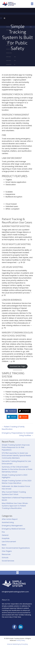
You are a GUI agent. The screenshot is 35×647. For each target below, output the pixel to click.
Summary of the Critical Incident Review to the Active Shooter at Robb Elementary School (17, 469)
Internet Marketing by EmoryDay (17, 644)
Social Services (8, 561)
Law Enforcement (9, 541)
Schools (5, 557)
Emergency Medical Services (13, 529)
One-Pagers (7, 551)
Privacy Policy (20, 640)
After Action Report (10, 519)
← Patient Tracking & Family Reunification (13, 427)
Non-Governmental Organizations (16, 548)
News (4, 545)
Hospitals (5, 538)
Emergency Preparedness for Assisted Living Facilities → (17, 434)
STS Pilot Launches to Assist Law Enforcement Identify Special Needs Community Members (16, 455)
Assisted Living (8, 522)
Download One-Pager (17, 366)
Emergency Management (12, 525)
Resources (6, 554)
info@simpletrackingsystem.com (15, 592)
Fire (3, 532)
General (5, 535)
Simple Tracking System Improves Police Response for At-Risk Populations (16, 447)
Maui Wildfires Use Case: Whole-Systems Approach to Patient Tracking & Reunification (15, 505)
